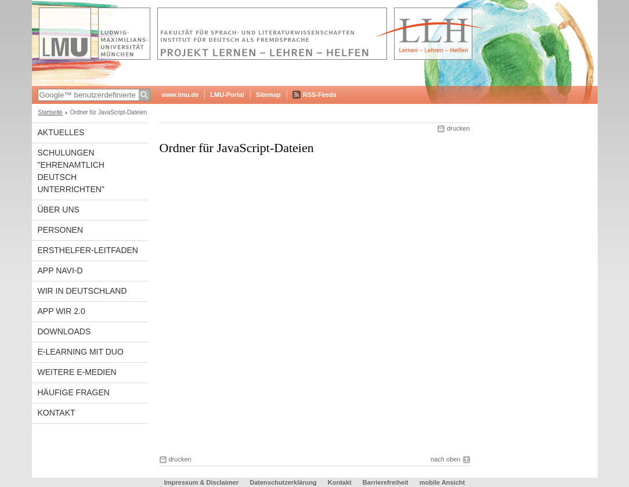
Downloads (64, 331)
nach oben (445, 459)
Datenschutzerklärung (283, 482)
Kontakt (56, 412)
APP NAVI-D (60, 270)
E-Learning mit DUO (81, 351)
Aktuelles (61, 132)
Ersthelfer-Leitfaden (88, 250)
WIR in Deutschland (82, 290)
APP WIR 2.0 (61, 311)
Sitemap (268, 94)
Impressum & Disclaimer (201, 482)
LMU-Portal (227, 94)
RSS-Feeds (320, 94)
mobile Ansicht (442, 482)
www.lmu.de (180, 94)
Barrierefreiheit (386, 482)
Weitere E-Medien (77, 372)
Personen (61, 230)
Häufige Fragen (74, 392)
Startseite (50, 112)
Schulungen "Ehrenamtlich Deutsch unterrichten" (71, 171)
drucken (458, 128)
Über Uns (58, 209)
